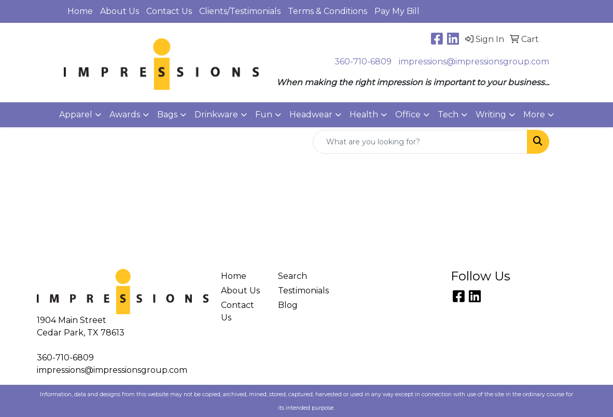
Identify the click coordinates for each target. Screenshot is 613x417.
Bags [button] (167, 114)
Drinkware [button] (216, 114)
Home (80, 11)
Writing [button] (491, 114)
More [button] (534, 114)
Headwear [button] (310, 114)
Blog (288, 305)
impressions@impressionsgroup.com (474, 61)
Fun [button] (263, 114)
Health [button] (364, 114)
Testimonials (300, 290)
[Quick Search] (420, 142)
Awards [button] (124, 114)
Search (292, 276)
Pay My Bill (397, 11)
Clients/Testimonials (240, 11)
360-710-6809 (363, 61)
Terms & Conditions (327, 11)
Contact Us (169, 11)
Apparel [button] (75, 114)
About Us (119, 11)
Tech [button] (448, 114)
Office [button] (408, 114)
